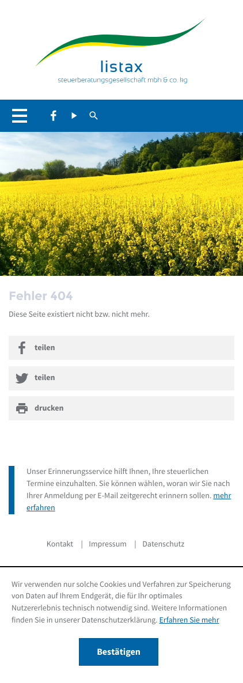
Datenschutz (163, 544)
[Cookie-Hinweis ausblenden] (118, 652)
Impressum (108, 544)
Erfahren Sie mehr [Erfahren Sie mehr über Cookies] (189, 620)
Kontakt (60, 544)
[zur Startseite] (121, 51)
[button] (23, 116)
